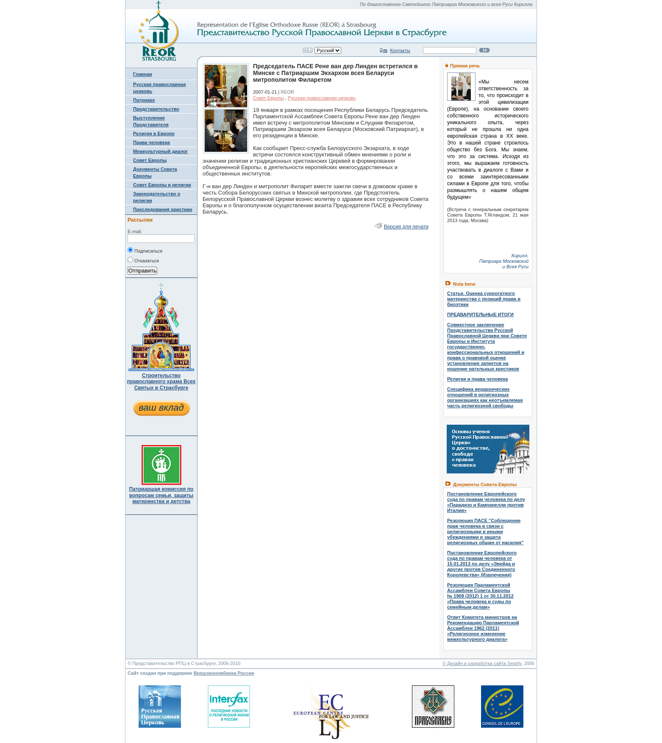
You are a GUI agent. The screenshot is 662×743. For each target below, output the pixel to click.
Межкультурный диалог (160, 151)
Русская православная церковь (322, 97)
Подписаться (145, 250)
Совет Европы (150, 160)
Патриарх (144, 100)
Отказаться (143, 260)
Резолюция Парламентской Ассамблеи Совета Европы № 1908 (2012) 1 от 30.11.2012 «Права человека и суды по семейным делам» (480, 595)
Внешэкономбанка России (224, 673)
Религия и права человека (477, 378)
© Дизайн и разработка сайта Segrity (482, 663)
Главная (142, 74)
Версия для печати (406, 227)
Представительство (156, 108)
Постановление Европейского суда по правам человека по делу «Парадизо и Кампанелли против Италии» (486, 502)
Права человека (151, 142)
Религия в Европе (154, 133)
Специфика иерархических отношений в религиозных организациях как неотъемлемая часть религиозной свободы (485, 397)
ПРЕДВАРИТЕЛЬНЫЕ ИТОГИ (480, 314)
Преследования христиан (162, 209)
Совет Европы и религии (162, 184)
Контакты (400, 50)
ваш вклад (161, 407)
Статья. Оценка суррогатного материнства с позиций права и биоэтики (483, 299)
